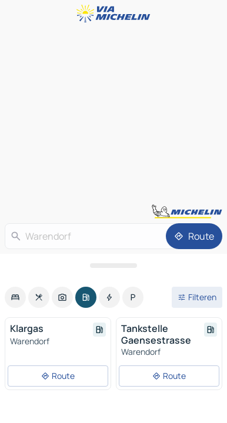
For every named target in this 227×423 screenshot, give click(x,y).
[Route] (194, 236)
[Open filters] (197, 297)
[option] (15, 297)
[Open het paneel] (113, 265)
